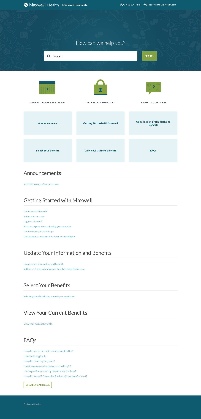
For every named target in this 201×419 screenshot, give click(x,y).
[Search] (90, 56)
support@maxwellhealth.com (161, 4)
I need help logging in (35, 356)
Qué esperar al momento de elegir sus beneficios (49, 236)
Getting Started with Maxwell (58, 200)
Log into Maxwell (33, 221)
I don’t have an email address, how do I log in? (47, 366)
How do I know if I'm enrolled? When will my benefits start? (55, 376)
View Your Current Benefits (55, 312)
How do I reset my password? (39, 361)
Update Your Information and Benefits (67, 252)
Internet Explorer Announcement (41, 183)
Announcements (42, 173)
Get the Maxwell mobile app (39, 231)
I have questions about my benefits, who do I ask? (50, 371)
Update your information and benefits (44, 263)
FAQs (30, 340)
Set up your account (34, 216)
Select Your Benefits (47, 285)
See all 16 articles (38, 384)
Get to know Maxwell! (36, 211)
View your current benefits (38, 323)
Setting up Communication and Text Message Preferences (55, 268)
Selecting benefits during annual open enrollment (50, 296)
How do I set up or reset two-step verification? (48, 351)
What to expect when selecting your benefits (47, 226)
